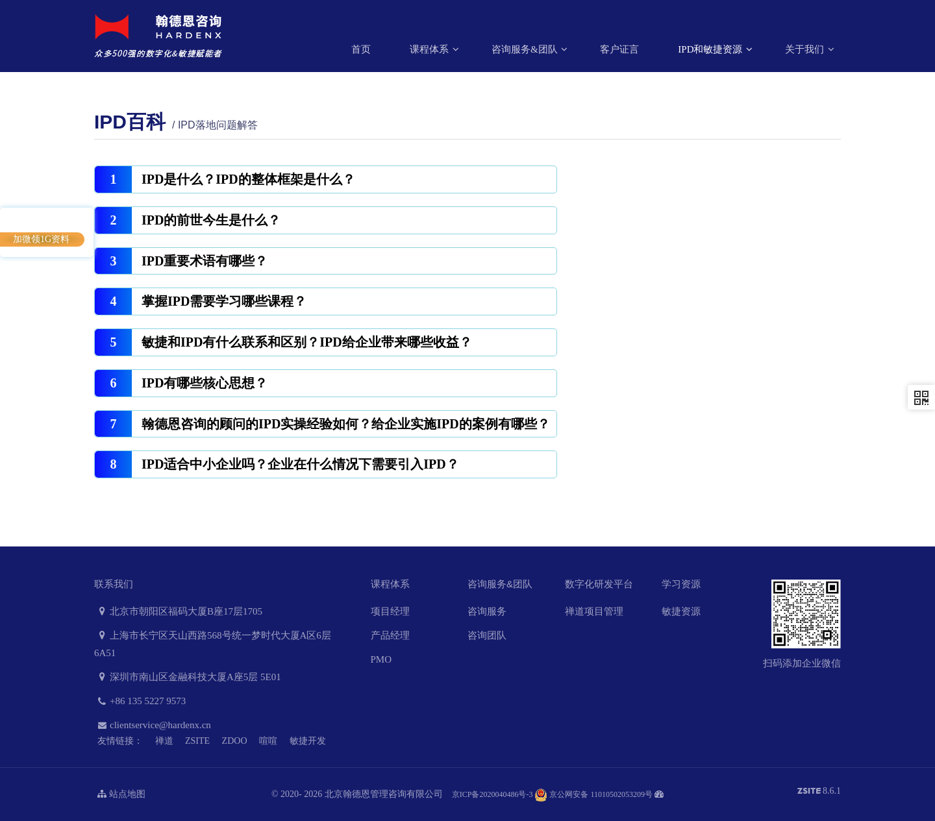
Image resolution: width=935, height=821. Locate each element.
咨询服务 (487, 611)
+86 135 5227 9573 (140, 701)
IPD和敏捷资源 (711, 49)
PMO (381, 659)
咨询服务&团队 (526, 49)
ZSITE (197, 741)
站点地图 (121, 794)
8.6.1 (819, 792)
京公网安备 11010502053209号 (593, 794)
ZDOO (234, 741)
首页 (361, 49)
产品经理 (390, 635)
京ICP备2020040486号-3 (492, 794)
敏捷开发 (308, 741)
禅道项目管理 (594, 611)
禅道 (164, 741)
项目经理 (390, 611)
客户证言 (619, 49)
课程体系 (430, 49)
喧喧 (268, 741)
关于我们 (806, 49)
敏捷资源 (681, 611)
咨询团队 (487, 635)
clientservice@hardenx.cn (152, 725)
